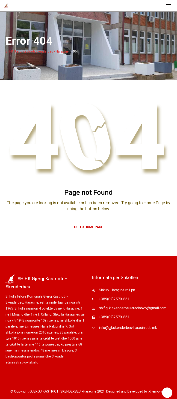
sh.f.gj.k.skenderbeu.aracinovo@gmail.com (132, 308)
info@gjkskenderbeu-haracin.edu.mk (128, 327)
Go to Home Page (88, 227)
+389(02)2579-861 (114, 299)
